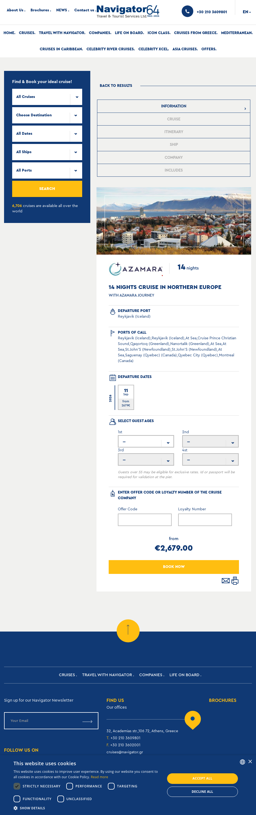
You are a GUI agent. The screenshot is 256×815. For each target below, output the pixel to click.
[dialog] (128, 785)
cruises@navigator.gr (125, 752)
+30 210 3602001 (125, 745)
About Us (15, 10)
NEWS (61, 10)
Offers (208, 49)
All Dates (24, 134)
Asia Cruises (184, 49)
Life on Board (129, 33)
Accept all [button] (202, 778)
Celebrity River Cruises (110, 49)
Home (9, 33)
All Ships (23, 152)
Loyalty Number (192, 509)
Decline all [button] (202, 791)
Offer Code (127, 509)
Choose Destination (34, 115)
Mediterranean (236, 33)
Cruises (26, 33)
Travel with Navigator (61, 33)
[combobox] (47, 97)
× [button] (250, 762)
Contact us (84, 10)
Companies (99, 33)
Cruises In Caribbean (61, 49)
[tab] (173, 106)
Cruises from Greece (195, 33)
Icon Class (158, 33)
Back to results (116, 86)
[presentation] (173, 106)
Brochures (40, 10)
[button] (87, 808)
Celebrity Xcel (153, 49)
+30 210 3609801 (125, 738)
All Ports (24, 170)
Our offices (117, 707)
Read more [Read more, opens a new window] (99, 777)
